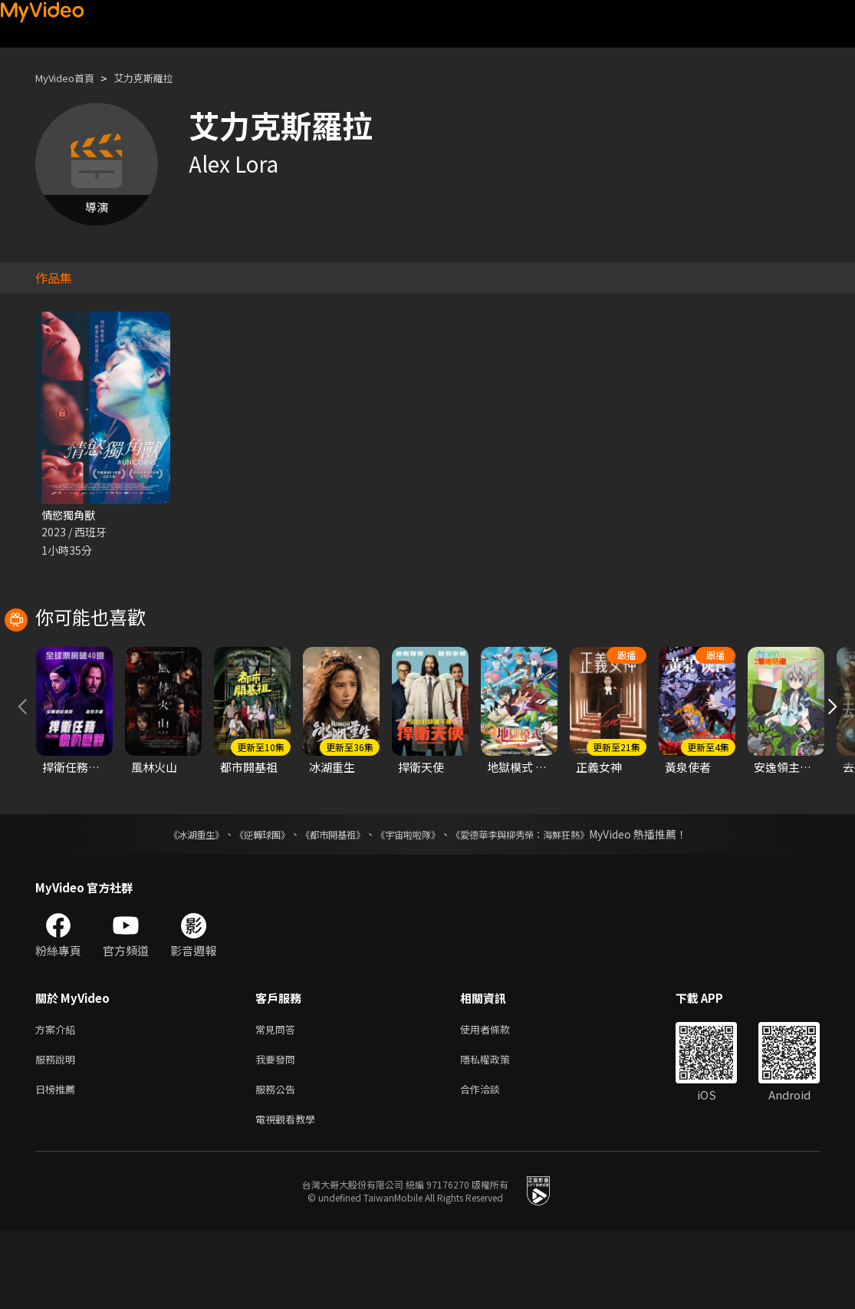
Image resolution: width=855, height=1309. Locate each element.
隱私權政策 (498, 1132)
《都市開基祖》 (325, 904)
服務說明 (58, 1132)
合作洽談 (492, 1164)
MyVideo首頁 (70, 78)
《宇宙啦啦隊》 (411, 904)
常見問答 (278, 1100)
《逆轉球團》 (244, 904)
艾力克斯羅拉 (158, 78)
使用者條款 (498, 1100)
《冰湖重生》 (169, 904)
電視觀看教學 (289, 1197)
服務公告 (278, 1164)
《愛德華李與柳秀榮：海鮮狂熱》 (539, 904)
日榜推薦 (58, 1164)
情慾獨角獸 (70, 515)
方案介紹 (58, 1100)
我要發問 (278, 1132)
